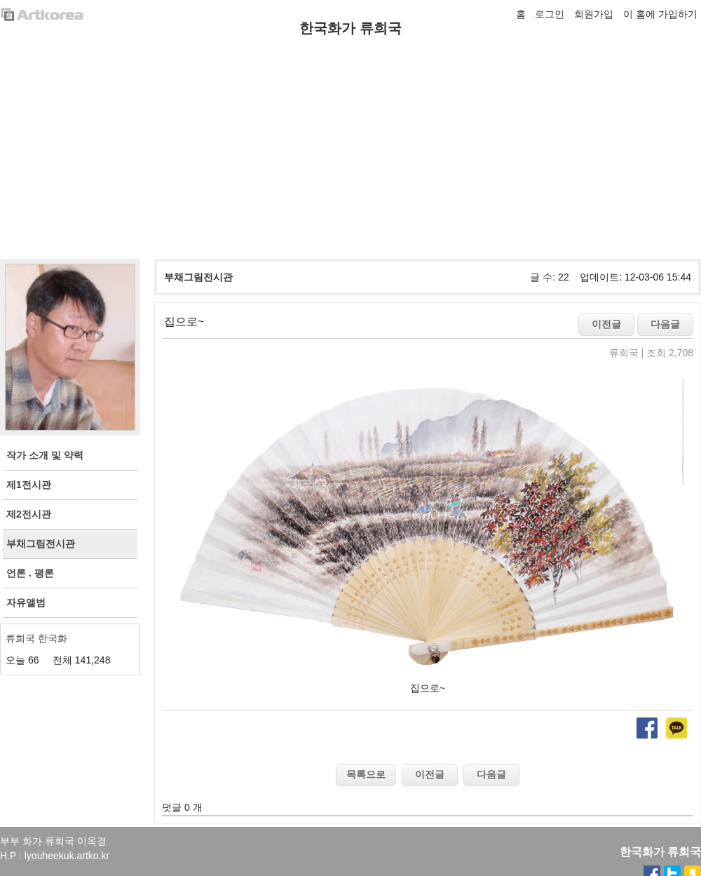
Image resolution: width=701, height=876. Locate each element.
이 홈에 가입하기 (660, 14)
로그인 (549, 14)
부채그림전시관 (198, 277)
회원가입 (593, 14)
